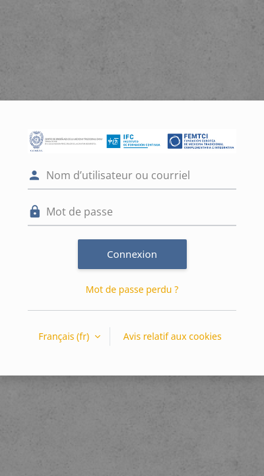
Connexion (132, 253)
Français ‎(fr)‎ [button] (64, 336)
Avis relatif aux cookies (172, 336)
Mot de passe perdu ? (132, 289)
